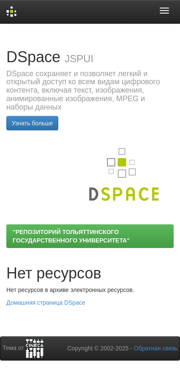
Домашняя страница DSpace (45, 302)
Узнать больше (32, 123)
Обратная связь (155, 348)
